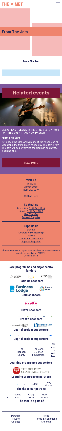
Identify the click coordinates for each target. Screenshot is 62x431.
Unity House (48, 384)
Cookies (15, 421)
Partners (16, 415)
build (35, 255)
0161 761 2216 (37, 208)
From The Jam (11, 138)
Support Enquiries (31, 241)
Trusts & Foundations (31, 238)
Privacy (16, 418)
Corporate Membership (31, 232)
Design (27, 255)
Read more (31, 162)
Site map (46, 421)
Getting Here (31, 196)
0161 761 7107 (35, 211)
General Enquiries (31, 217)
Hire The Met (31, 214)
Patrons (31, 235)
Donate (31, 229)
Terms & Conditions (46, 418)
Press (46, 415)
